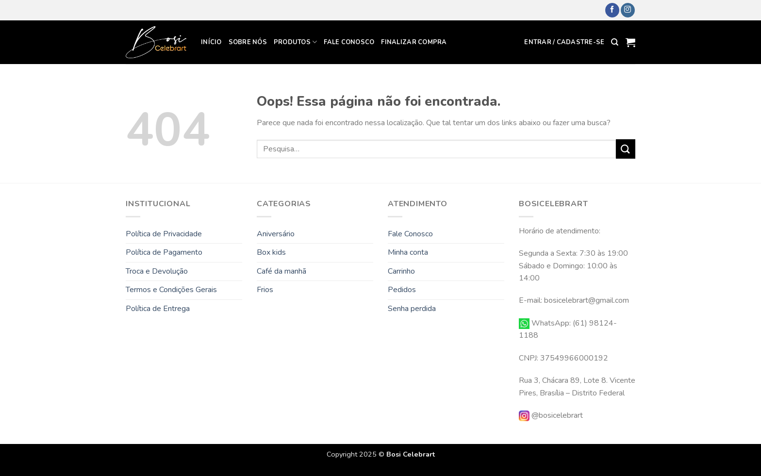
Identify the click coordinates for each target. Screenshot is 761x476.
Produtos (295, 42)
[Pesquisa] (614, 42)
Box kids (271, 252)
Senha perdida (412, 308)
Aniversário (276, 234)
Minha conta (408, 252)
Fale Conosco (349, 42)
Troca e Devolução (157, 271)
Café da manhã (281, 271)
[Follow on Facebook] (612, 10)
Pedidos (402, 289)
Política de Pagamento (164, 252)
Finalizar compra (414, 42)
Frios (265, 289)
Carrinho (401, 271)
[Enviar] (625, 148)
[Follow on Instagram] (628, 10)
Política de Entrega (158, 308)
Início (211, 42)
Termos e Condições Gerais (171, 289)
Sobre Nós (248, 42)
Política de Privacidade (164, 234)
